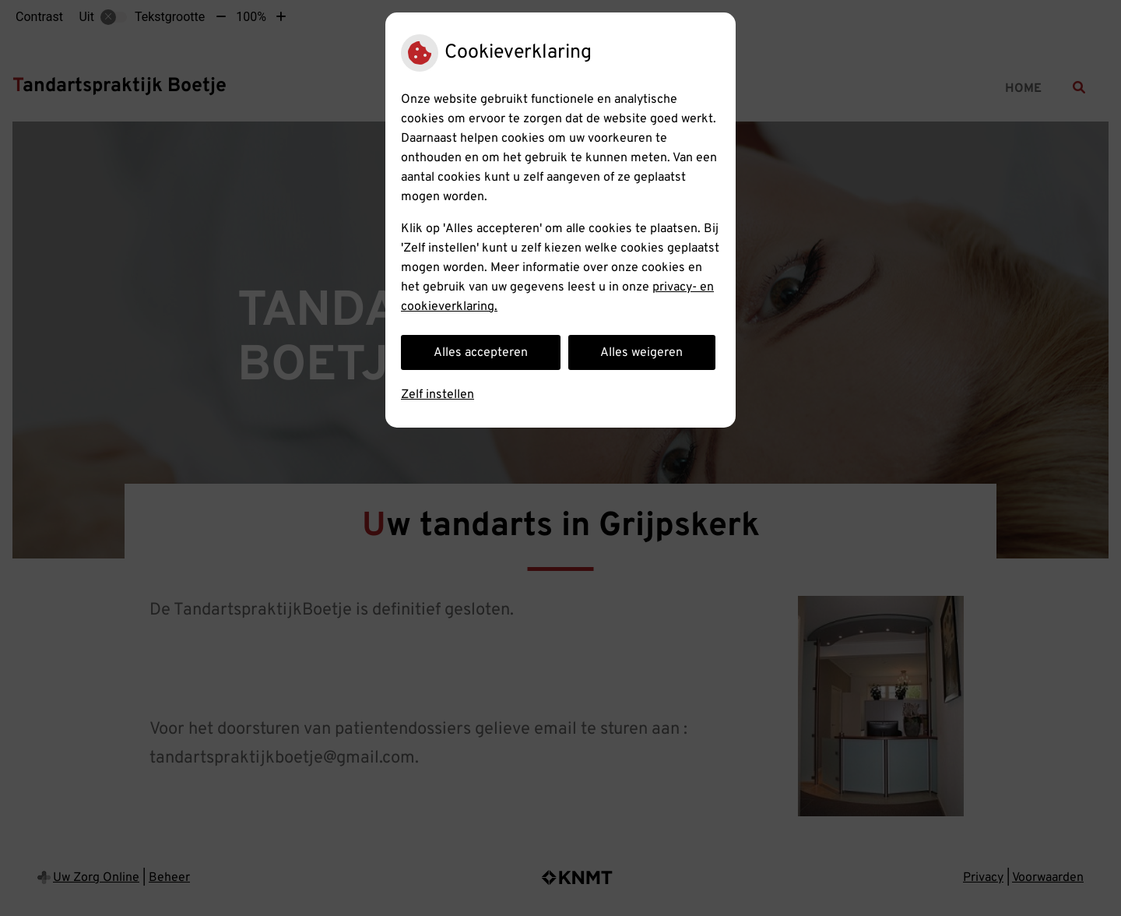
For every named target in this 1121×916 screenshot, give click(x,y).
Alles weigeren (641, 353)
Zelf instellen (437, 395)
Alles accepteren (481, 353)
